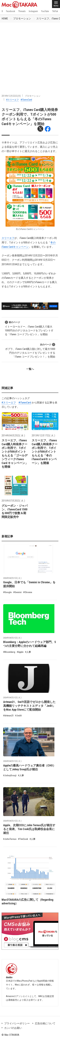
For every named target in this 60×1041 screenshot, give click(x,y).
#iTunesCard (26, 99)
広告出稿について (45, 1023)
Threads (22, 11)
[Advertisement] (30, 54)
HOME (5, 18)
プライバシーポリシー (17, 1023)
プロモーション (22, 18)
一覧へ (30, 369)
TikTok (55, 11)
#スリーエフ (12, 99)
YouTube (45, 11)
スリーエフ (8, 238)
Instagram (33, 11)
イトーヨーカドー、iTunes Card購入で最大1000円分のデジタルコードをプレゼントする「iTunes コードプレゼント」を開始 (29, 328)
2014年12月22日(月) (11, 96)
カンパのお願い (13, 1027)
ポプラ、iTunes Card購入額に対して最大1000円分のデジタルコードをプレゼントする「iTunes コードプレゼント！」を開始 (30, 350)
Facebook (10, 11)
